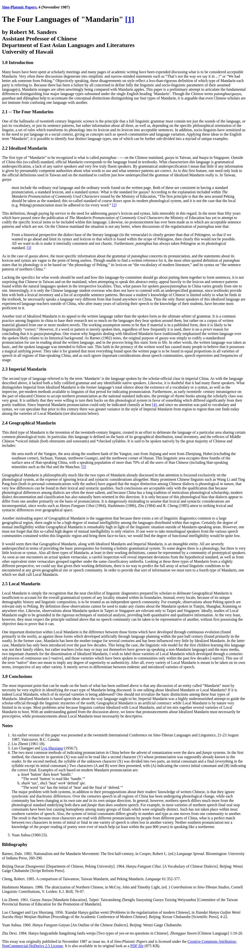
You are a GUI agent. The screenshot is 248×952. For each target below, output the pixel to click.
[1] (129, 19)
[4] (154, 405)
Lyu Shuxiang (52, 748)
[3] (29, 248)
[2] (114, 205)
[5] (83, 467)
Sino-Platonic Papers (19, 7)
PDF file (137, 946)
